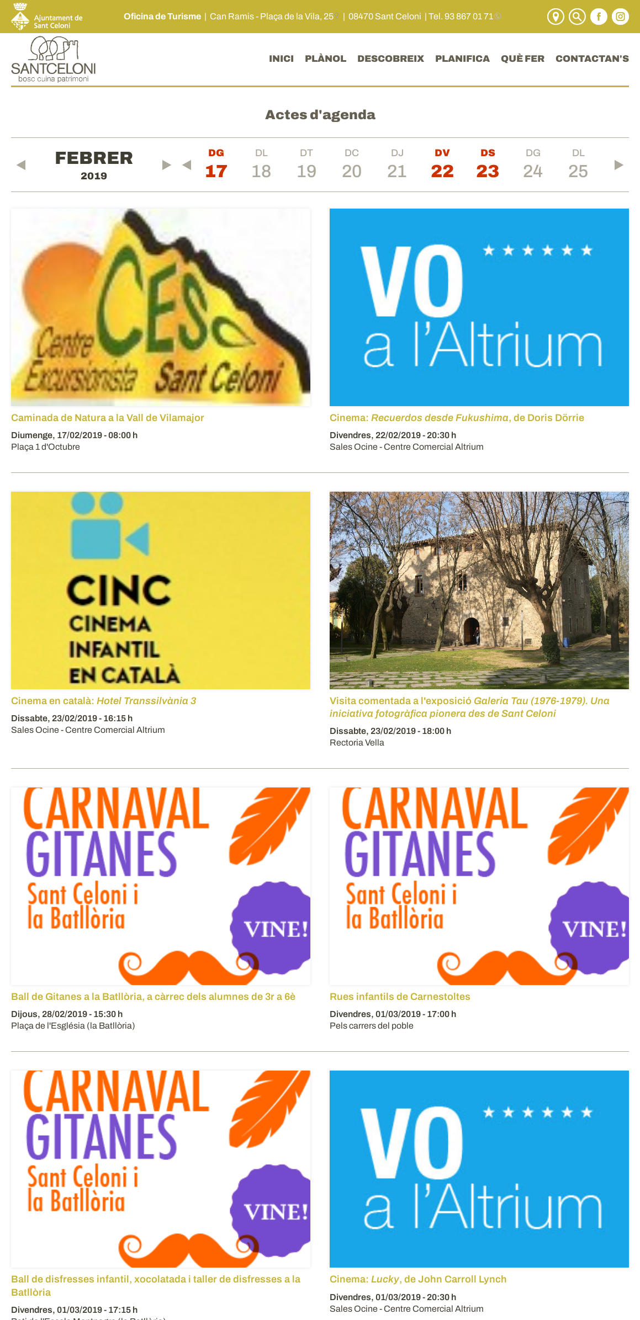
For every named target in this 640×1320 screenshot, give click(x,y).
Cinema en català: (103, 700)
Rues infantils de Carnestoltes (400, 996)
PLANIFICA (462, 59)
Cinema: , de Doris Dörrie (457, 417)
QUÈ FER (522, 59)
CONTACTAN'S (592, 59)
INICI (281, 59)
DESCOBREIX (390, 59)
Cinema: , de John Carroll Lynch (418, 1279)
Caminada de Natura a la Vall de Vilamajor (107, 417)
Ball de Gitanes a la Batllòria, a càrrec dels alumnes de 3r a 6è (153, 996)
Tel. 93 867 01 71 (461, 16)
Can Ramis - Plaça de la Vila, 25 (272, 16)
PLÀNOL (325, 59)
